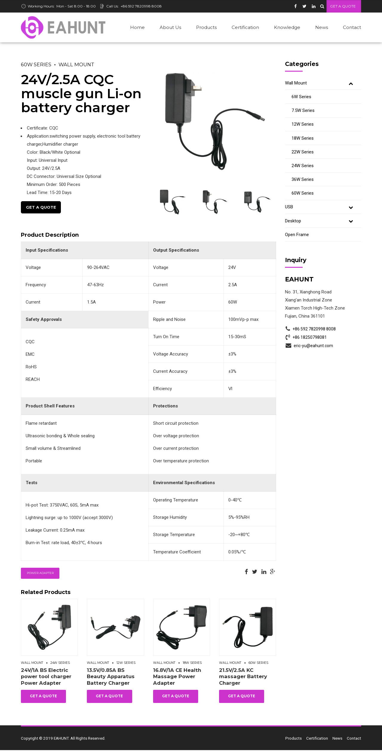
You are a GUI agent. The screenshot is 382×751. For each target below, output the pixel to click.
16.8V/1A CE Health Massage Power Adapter (177, 677)
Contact (352, 27)
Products (206, 27)
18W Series (192, 664)
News (321, 27)
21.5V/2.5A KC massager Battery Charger (243, 677)
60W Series (36, 65)
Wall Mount (76, 65)
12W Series (125, 664)
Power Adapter (40, 573)
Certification (245, 27)
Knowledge (287, 27)
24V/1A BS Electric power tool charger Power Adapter (46, 677)
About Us (170, 27)
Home (137, 27)
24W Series (60, 664)
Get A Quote (41, 207)
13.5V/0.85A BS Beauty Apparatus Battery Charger (111, 677)
